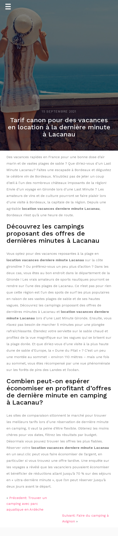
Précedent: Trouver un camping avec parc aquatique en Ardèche (26, 503)
